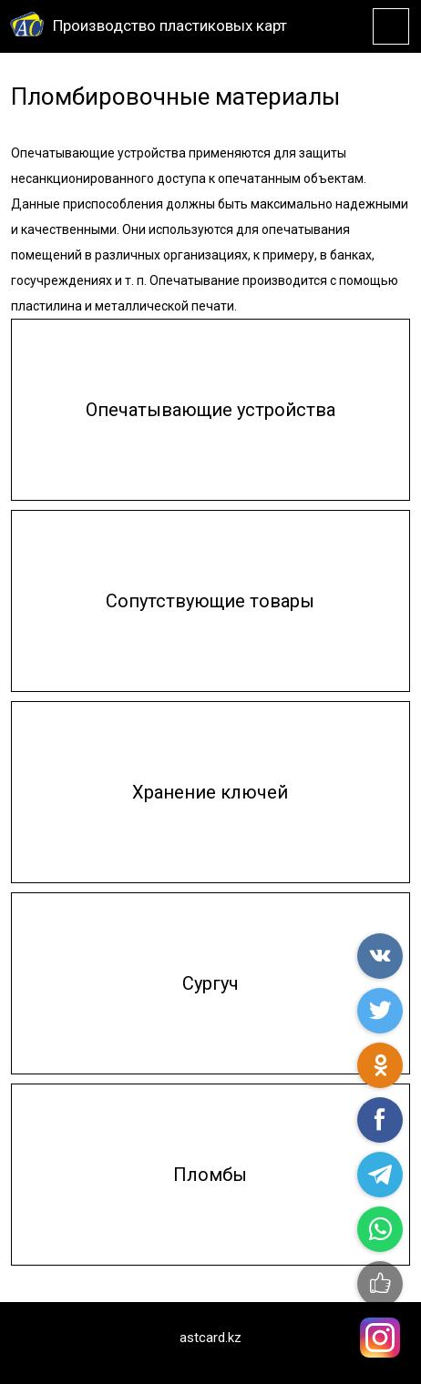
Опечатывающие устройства (210, 410)
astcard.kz (210, 1337)
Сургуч (210, 983)
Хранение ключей (210, 792)
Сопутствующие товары (210, 601)
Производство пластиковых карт (170, 25)
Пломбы (210, 1175)
